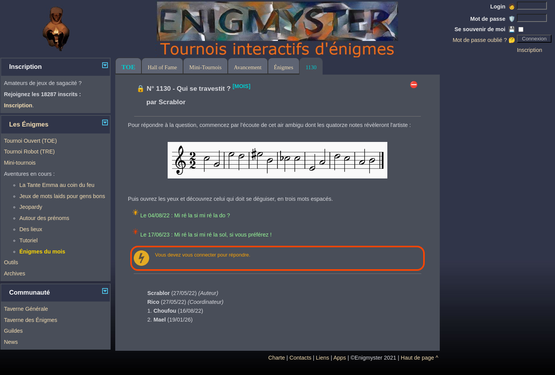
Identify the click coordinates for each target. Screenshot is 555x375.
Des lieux (30, 229)
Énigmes (283, 67)
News (11, 342)
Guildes (13, 331)
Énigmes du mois (42, 251)
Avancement (248, 67)
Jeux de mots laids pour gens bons (62, 196)
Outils (11, 262)
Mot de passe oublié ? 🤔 (483, 40)
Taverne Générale (26, 309)
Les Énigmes (29, 124)
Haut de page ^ (419, 358)
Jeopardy (30, 207)
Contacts (300, 358)
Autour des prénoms (44, 218)
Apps (339, 358)
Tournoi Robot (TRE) (29, 151)
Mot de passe (492, 19)
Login (502, 6)
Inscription (529, 50)
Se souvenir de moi (484, 29)
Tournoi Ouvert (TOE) (30, 141)
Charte (276, 358)
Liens (322, 358)
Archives (14, 273)
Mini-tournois (19, 163)
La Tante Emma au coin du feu (56, 185)
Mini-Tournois (205, 67)
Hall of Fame (162, 67)
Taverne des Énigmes (30, 320)
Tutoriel (28, 240)
